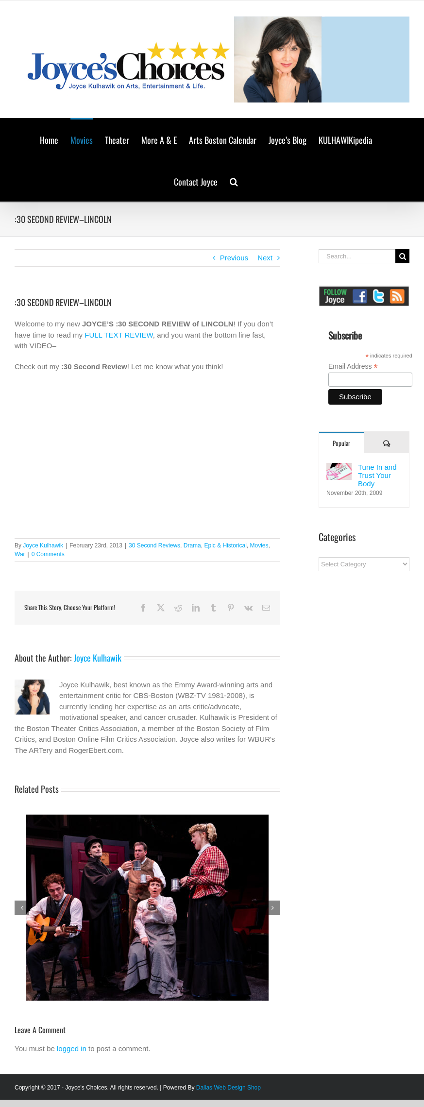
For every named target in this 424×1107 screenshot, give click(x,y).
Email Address (353, 366)
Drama (192, 545)
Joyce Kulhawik (43, 545)
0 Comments (48, 554)
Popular (341, 443)
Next (264, 258)
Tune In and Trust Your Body (377, 475)
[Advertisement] (371, 739)
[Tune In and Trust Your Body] (339, 468)
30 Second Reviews (154, 545)
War (20, 554)
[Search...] (357, 256)
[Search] (402, 256)
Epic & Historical (225, 545)
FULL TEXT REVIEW (119, 335)
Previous (234, 258)
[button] (234, 181)
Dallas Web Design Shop (228, 1087)
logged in (71, 1048)
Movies (259, 545)
